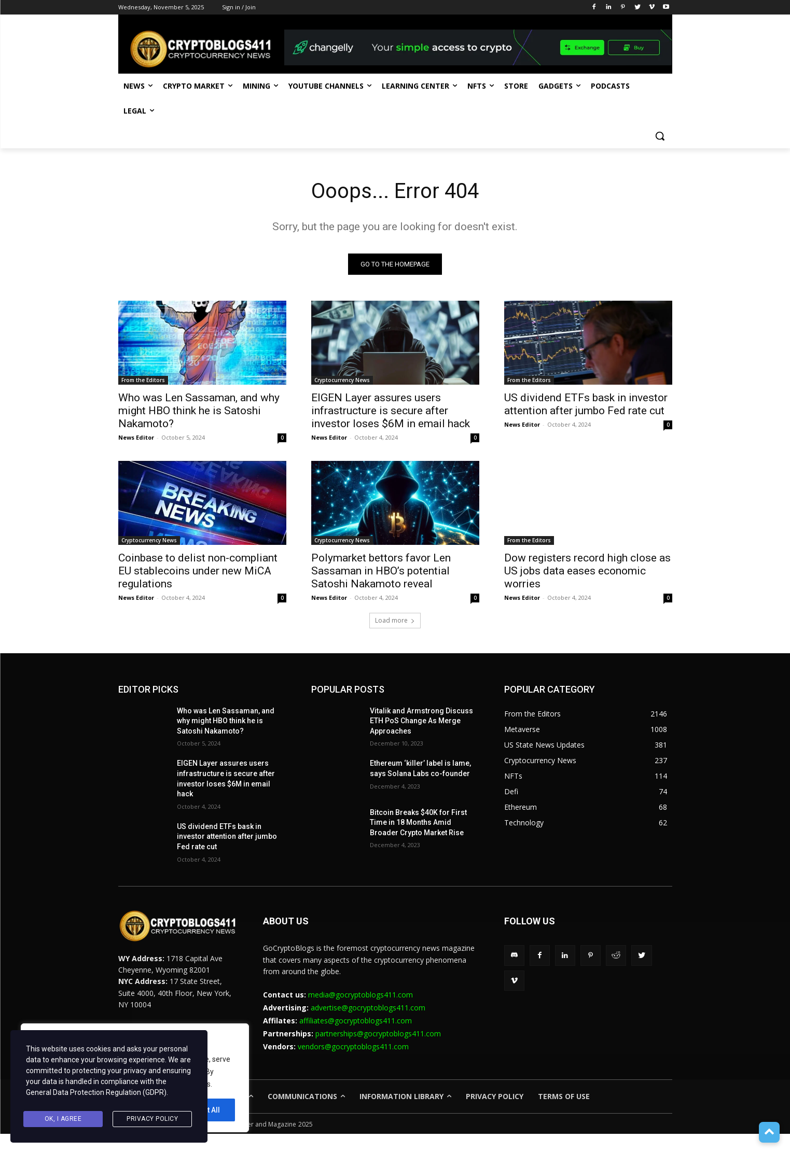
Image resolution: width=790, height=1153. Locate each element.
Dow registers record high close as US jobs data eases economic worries (587, 571)
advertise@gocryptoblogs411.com (368, 1008)
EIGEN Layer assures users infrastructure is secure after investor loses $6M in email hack (390, 410)
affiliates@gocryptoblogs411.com (355, 1020)
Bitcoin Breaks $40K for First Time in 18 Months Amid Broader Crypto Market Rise (418, 822)
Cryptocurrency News (342, 380)
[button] (659, 135)
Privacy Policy (152, 1118)
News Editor (136, 437)
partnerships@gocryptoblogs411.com (378, 1033)
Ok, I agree (63, 1118)
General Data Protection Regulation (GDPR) (96, 1092)
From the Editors (143, 380)
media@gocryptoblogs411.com (360, 995)
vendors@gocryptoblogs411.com (353, 1047)
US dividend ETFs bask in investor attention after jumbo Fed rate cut (586, 404)
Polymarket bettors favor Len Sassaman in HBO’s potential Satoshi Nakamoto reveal (381, 571)
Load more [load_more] (395, 620)
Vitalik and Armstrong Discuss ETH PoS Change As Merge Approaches (421, 721)
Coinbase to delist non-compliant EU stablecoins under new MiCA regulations (198, 571)
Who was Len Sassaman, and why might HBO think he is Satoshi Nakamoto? (199, 410)
